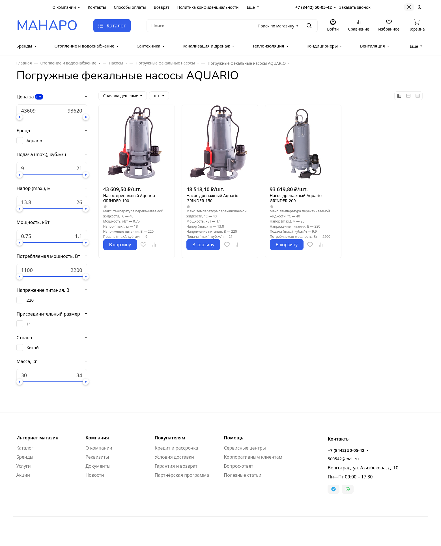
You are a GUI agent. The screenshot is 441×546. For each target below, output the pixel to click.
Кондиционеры (322, 46)
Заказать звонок (354, 7)
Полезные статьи (242, 475)
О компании (64, 7)
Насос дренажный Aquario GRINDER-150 (212, 198)
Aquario (34, 140)
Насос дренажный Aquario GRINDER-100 (129, 198)
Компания (97, 437)
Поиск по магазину (276, 26)
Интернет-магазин (37, 437)
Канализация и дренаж (206, 46)
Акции (23, 475)
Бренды (24, 46)
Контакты (97, 7)
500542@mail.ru (343, 458)
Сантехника (148, 46)
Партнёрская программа (182, 475)
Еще (251, 7)
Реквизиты (97, 457)
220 (30, 300)
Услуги (23, 466)
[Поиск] (232, 25)
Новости (94, 475)
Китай (33, 347)
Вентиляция (372, 46)
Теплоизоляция (268, 46)
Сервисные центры (245, 448)
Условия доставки (174, 457)
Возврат (161, 7)
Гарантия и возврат (176, 466)
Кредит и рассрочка (176, 448)
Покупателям (170, 437)
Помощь (233, 437)
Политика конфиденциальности (207, 7)
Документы (97, 466)
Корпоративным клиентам (253, 457)
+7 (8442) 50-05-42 (313, 7)
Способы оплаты (130, 7)
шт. (39, 97)
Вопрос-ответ (238, 466)
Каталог (25, 448)
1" (29, 324)
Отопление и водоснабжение (84, 46)
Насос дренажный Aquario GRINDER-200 (296, 198)
